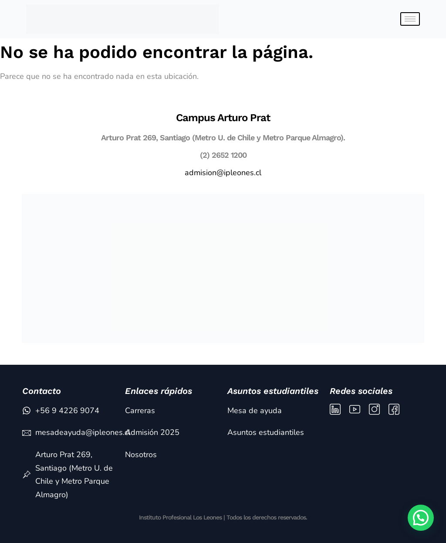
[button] (421, 518)
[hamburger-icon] (410, 19)
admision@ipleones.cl (223, 172)
